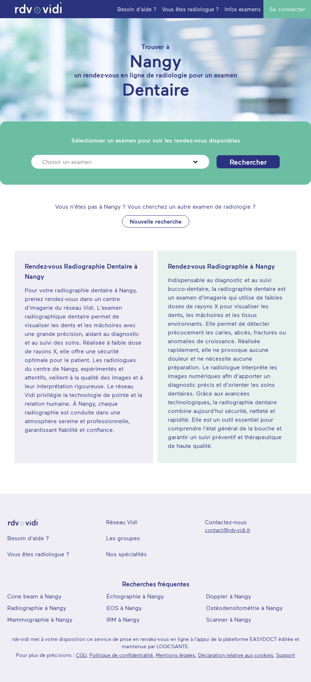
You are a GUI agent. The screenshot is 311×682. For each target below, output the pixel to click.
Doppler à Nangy (228, 596)
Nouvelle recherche (156, 221)
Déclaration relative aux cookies (235, 655)
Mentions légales (175, 655)
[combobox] (43, 161)
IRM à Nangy (123, 619)
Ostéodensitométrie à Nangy (244, 607)
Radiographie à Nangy (36, 607)
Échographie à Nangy (135, 596)
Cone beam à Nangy (34, 596)
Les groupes (123, 537)
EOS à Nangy (124, 607)
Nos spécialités (126, 553)
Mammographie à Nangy (39, 619)
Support (285, 655)
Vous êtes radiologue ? (38, 553)
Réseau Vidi (121, 521)
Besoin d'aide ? (28, 537)
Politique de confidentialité (121, 655)
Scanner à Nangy (228, 619)
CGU (81, 655)
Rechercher (248, 161)
